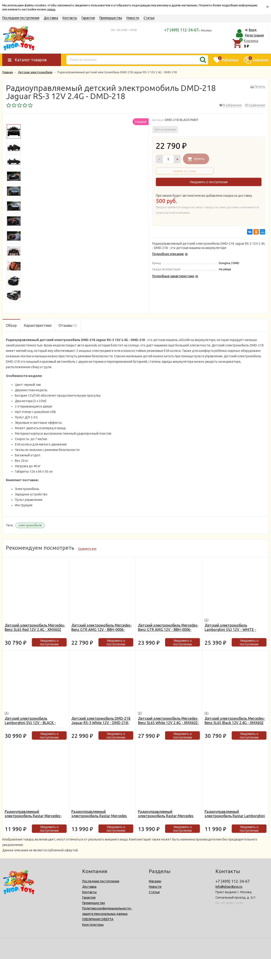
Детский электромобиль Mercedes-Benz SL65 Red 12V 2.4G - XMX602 (35, 627)
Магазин (155, 881)
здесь (51, 9)
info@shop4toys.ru (228, 886)
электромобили (30, 525)
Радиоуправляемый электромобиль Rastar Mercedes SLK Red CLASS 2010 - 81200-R (166, 816)
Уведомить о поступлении (209, 182)
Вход (253, 30)
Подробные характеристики (173, 276)
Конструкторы (93, 924)
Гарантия (88, 18)
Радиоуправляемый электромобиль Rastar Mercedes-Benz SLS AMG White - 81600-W (33, 816)
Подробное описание (168, 254)
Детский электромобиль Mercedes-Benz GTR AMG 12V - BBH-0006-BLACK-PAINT (168, 629)
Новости (132, 18)
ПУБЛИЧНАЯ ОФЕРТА (97, 919)
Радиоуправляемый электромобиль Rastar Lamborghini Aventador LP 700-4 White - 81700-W (235, 816)
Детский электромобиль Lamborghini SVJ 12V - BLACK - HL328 (30, 722)
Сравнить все (87, 548)
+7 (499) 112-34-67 (181, 30)
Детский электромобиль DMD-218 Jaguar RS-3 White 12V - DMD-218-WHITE (100, 722)
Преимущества (110, 18)
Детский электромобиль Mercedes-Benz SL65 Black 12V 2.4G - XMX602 (235, 720)
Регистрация (254, 35)
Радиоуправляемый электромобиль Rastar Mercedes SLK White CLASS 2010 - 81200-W (99, 816)
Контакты (70, 18)
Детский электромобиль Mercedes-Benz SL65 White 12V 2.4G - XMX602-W (168, 722)
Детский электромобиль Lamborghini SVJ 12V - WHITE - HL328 (230, 629)
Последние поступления (20, 18)
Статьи (149, 18)
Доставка (51, 18)
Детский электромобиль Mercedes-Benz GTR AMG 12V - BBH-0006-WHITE (101, 629)
